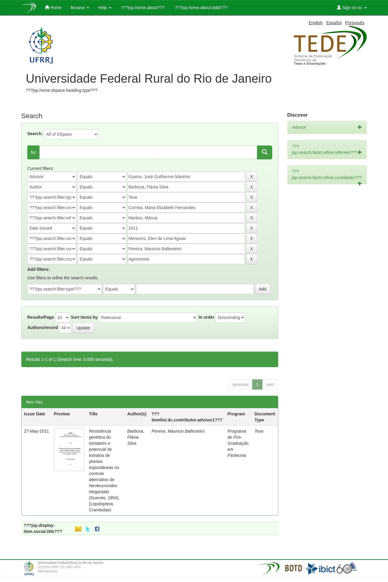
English (316, 22)
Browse (80, 7)
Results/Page (40, 317)
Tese (258, 431)
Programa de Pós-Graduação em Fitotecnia (238, 443)
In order (206, 317)
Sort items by (84, 317)
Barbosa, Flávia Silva (135, 437)
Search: (35, 133)
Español (334, 22)
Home (53, 7)
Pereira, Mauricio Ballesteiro (178, 431)
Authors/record (42, 327)
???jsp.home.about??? (142, 7)
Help (104, 7)
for (33, 152)
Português (354, 22)
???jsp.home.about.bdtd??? (200, 7)
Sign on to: (352, 7)
